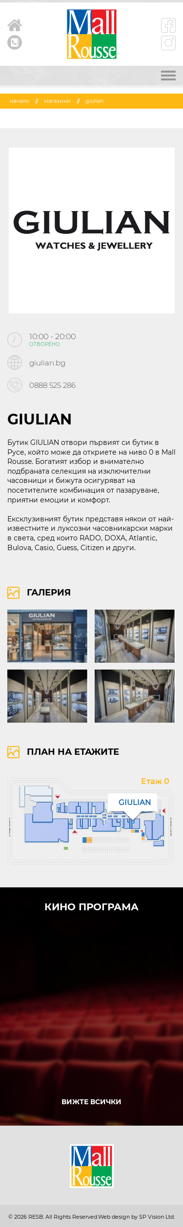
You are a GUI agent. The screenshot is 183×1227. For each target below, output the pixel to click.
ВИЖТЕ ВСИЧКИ (91, 1101)
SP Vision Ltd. (157, 1216)
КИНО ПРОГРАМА (91, 907)
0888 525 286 (52, 385)
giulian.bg (47, 362)
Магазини (57, 101)
